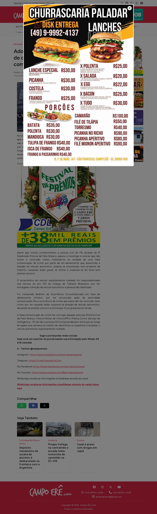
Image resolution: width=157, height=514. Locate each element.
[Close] (130, 8)
